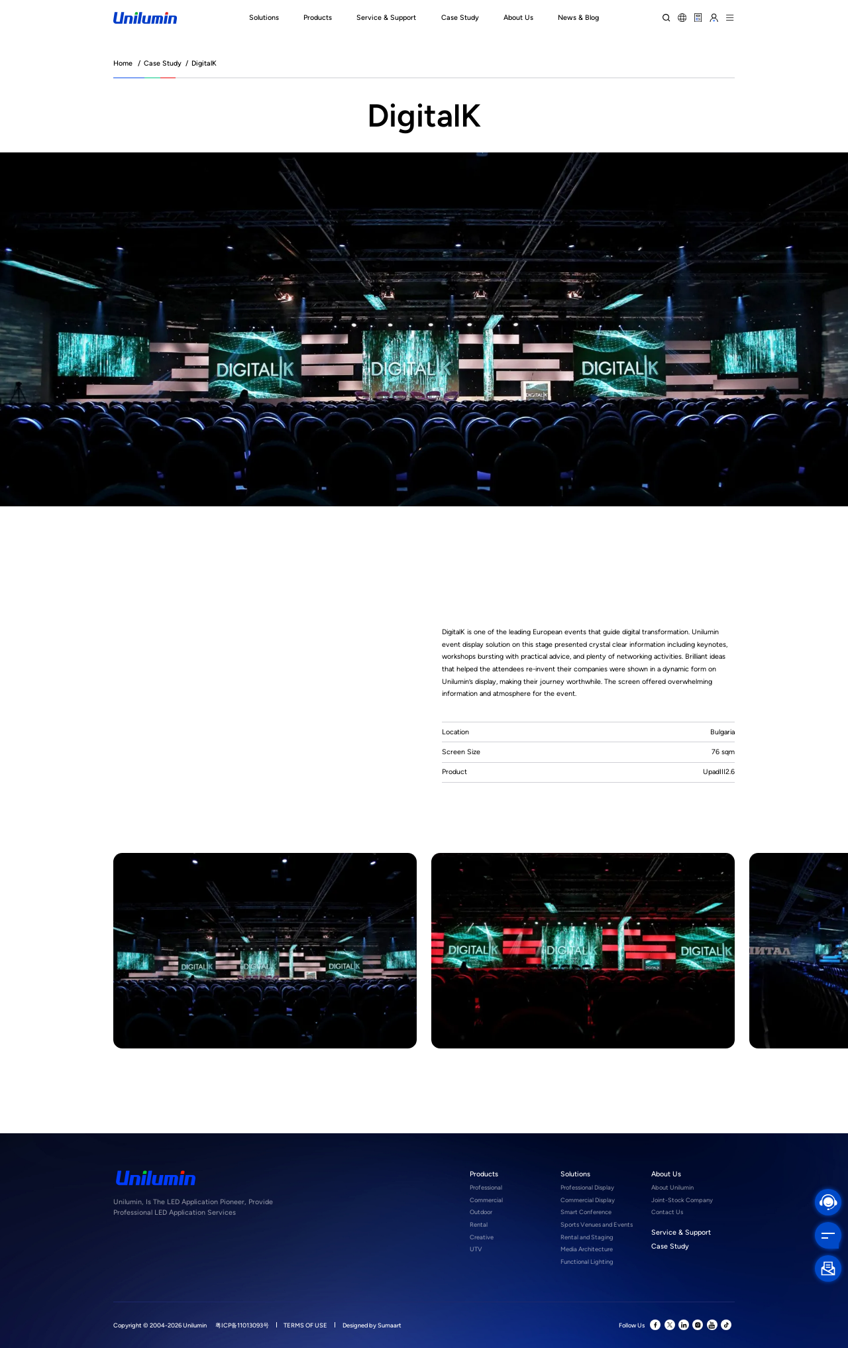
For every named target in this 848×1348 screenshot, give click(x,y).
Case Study (163, 63)
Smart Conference (585, 1211)
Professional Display (587, 1187)
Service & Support (681, 1232)
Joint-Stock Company (682, 1200)
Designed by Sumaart (372, 1325)
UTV (476, 1249)
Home (122, 63)
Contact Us (667, 1211)
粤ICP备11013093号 (242, 1325)
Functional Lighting (586, 1261)
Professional (486, 1187)
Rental (479, 1224)
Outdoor (481, 1211)
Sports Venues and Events (596, 1224)
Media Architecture (586, 1249)
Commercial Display (587, 1200)
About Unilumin (672, 1187)
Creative (482, 1237)
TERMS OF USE (305, 1325)
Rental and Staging (586, 1237)
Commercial (486, 1200)
